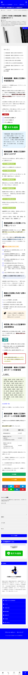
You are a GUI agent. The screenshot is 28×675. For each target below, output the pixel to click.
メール (3, 522)
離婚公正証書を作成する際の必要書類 (12, 60)
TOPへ (25, 673)
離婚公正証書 (11, 24)
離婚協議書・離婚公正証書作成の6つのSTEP (13, 55)
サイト (2, 528)
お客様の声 (6, 615)
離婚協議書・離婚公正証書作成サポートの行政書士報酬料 (13, 70)
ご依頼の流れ (21, 4)
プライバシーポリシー (10, 632)
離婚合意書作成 (8, 25)
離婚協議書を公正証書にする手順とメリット (13, 58)
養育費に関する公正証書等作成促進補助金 (13, 63)
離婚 (7, 24)
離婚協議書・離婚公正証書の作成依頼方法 (13, 53)
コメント (3, 503)
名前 (2, 516)
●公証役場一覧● (6, 403)
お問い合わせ (7, 622)
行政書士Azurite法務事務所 (6, 4)
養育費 (13, 25)
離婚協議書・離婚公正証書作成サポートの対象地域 (13, 66)
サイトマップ (20, 632)
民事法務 (9, 10)
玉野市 (3, 21)
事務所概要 (6, 611)
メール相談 (14, 479)
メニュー (14, 673)
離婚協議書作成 (22, 24)
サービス (15, 4)
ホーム (3, 673)
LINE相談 (14, 474)
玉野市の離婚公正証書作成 (10, 21)
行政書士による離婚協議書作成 (11, 22)
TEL (8, 673)
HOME (3, 10)
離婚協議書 (16, 24)
